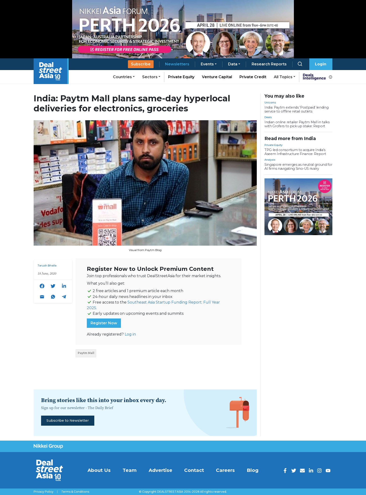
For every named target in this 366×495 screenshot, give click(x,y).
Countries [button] (122, 77)
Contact (194, 470)
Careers (225, 470)
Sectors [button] (150, 77)
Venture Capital (217, 77)
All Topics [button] (283, 77)
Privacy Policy (43, 491)
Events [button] (207, 64)
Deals (268, 117)
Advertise (160, 470)
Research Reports (269, 64)
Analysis (269, 159)
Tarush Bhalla (47, 265)
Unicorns (270, 102)
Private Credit (252, 77)
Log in (130, 334)
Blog (252, 470)
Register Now (104, 323)
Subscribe (141, 64)
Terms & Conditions (75, 491)
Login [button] (320, 64)
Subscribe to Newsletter (67, 420)
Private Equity (181, 77)
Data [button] (232, 64)
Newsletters (177, 64)
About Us (99, 470)
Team (130, 470)
